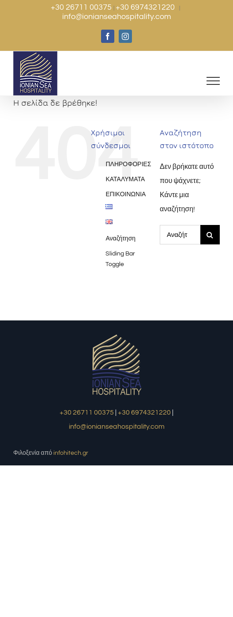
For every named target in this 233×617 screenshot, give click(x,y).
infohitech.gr (70, 453)
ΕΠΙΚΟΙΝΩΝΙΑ (125, 194)
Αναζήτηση (120, 239)
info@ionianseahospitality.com (116, 16)
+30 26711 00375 (82, 7)
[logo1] (117, 335)
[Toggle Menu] (213, 81)
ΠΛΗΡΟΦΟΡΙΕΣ (128, 164)
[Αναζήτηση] (210, 234)
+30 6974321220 (146, 7)
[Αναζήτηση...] (180, 234)
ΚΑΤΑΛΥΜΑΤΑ (125, 179)
